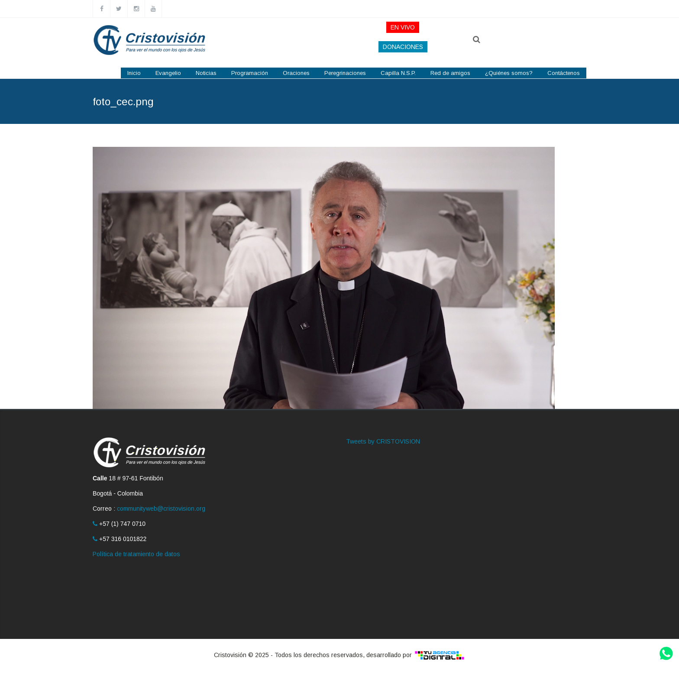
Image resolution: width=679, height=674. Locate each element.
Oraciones (296, 73)
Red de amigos (450, 73)
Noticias (206, 73)
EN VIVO (403, 27)
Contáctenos (563, 73)
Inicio (134, 73)
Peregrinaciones (345, 73)
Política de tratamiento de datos (136, 554)
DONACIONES (403, 46)
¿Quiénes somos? (509, 73)
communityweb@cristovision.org (161, 508)
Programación (249, 73)
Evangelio (168, 73)
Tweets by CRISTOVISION (383, 441)
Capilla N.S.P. (398, 73)
